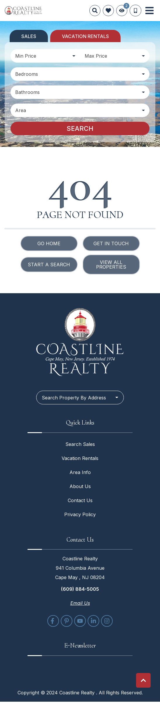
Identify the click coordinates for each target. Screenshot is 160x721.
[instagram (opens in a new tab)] (107, 621)
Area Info (80, 472)
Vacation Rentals (80, 458)
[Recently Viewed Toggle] (121, 10)
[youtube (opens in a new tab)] (80, 621)
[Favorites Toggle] (108, 10)
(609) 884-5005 (80, 589)
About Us (80, 486)
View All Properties (111, 264)
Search (80, 128)
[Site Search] (94, 10)
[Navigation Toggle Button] (149, 10)
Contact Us (80, 500)
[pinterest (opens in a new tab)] (66, 621)
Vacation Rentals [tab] (85, 36)
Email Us (80, 603)
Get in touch (111, 243)
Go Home (48, 243)
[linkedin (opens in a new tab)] (93, 621)
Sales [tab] (28, 36)
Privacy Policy (80, 514)
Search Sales (80, 444)
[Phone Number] (135, 10)
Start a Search (49, 264)
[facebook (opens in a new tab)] (53, 621)
